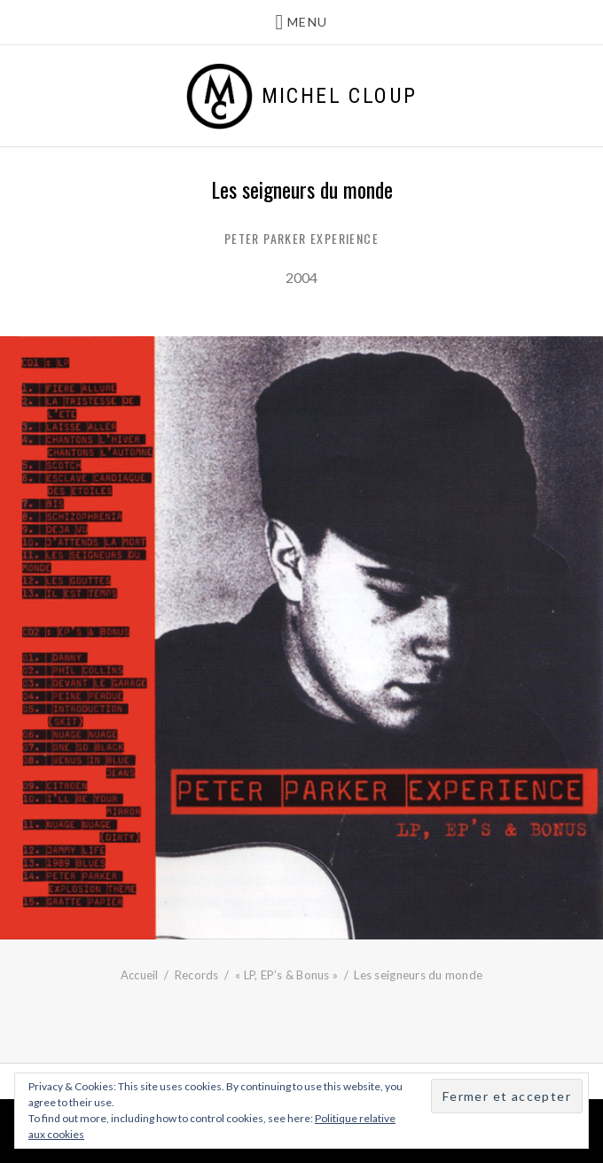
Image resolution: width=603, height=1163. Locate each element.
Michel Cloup (340, 95)
